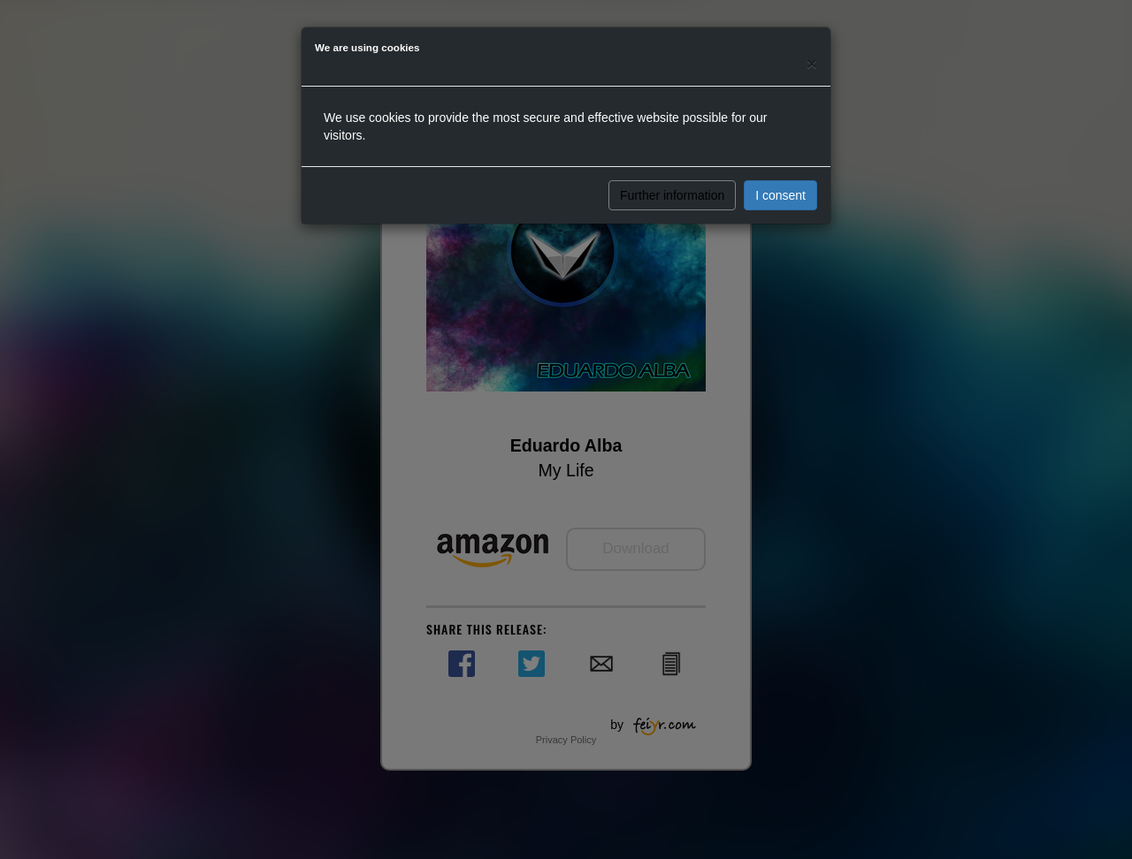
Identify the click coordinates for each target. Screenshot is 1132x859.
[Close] (812, 63)
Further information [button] (672, 195)
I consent (780, 195)
